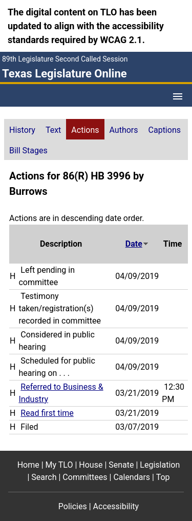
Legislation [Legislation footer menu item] (160, 465)
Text (53, 130)
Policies (72, 506)
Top (163, 477)
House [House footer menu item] (90, 465)
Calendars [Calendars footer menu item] (131, 477)
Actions (85, 130)
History (22, 130)
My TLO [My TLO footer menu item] (59, 465)
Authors (124, 130)
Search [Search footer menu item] (43, 477)
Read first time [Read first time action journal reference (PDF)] (46, 413)
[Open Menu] (177, 96)
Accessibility (116, 506)
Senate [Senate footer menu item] (121, 465)
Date (137, 244)
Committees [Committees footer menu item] (84, 477)
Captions (164, 130)
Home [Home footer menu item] (28, 465)
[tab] (22, 129)
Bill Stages (28, 150)
